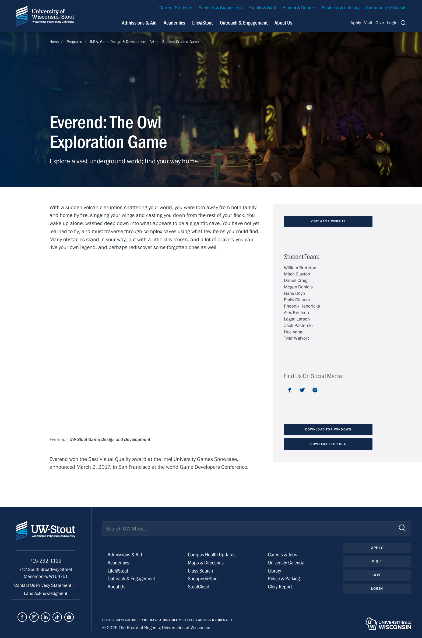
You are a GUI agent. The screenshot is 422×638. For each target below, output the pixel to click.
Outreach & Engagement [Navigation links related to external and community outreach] (244, 23)
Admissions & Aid (125, 554)
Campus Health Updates (211, 554)
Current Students (175, 8)
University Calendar (287, 563)
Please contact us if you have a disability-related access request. (165, 620)
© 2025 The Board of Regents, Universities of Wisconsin (156, 627)
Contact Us (25, 585)
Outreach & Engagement (131, 578)
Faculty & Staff (262, 8)
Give (379, 23)
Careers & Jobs (282, 554)
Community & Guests (386, 8)
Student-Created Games (181, 42)
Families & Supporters (220, 8)
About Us (283, 23)
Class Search (200, 571)
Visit (368, 23)
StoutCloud (198, 587)
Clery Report (280, 587)
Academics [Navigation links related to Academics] (174, 23)
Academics (118, 563)
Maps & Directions (206, 563)
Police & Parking (284, 578)
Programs (74, 42)
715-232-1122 (46, 560)
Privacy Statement (54, 585)
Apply (355, 23)
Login (392, 23)
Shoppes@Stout (203, 578)
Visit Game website (328, 221)
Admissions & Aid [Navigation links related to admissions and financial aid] (139, 23)
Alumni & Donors (299, 8)
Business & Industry (341, 8)
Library (274, 571)
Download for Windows (328, 429)
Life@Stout (118, 571)
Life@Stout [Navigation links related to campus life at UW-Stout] (202, 23)
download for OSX (328, 444)
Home (54, 42)
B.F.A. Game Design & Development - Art (122, 42)
